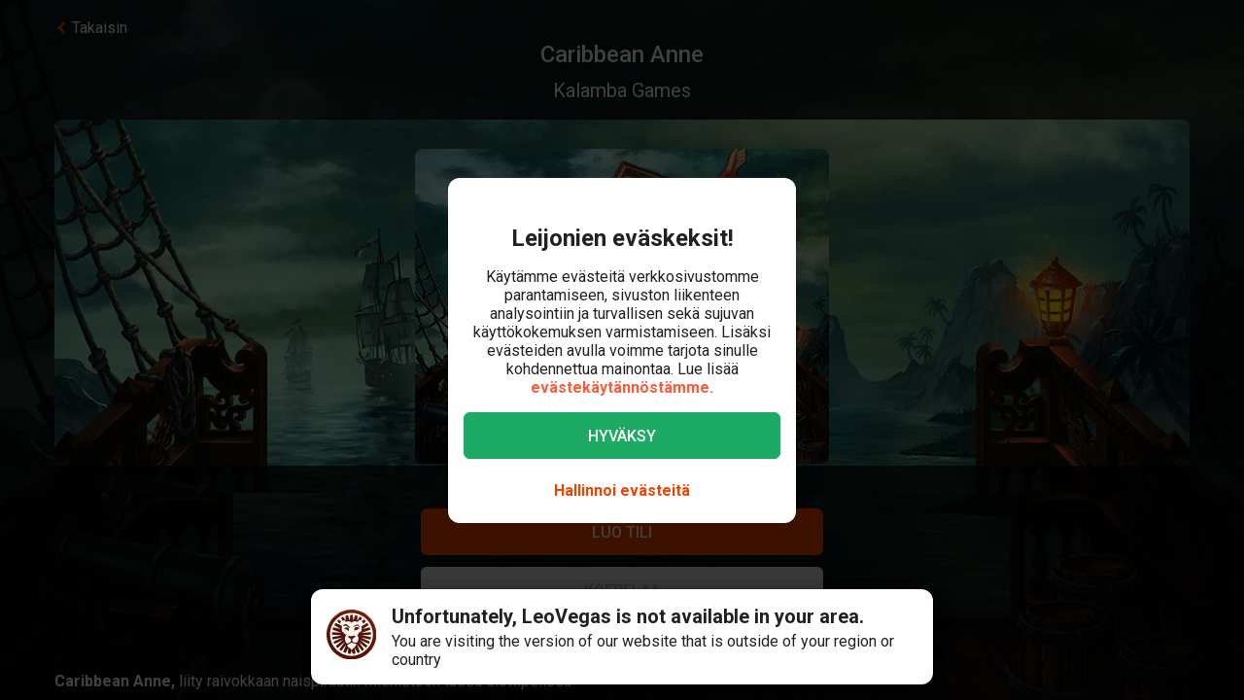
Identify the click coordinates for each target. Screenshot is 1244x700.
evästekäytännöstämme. (622, 387)
